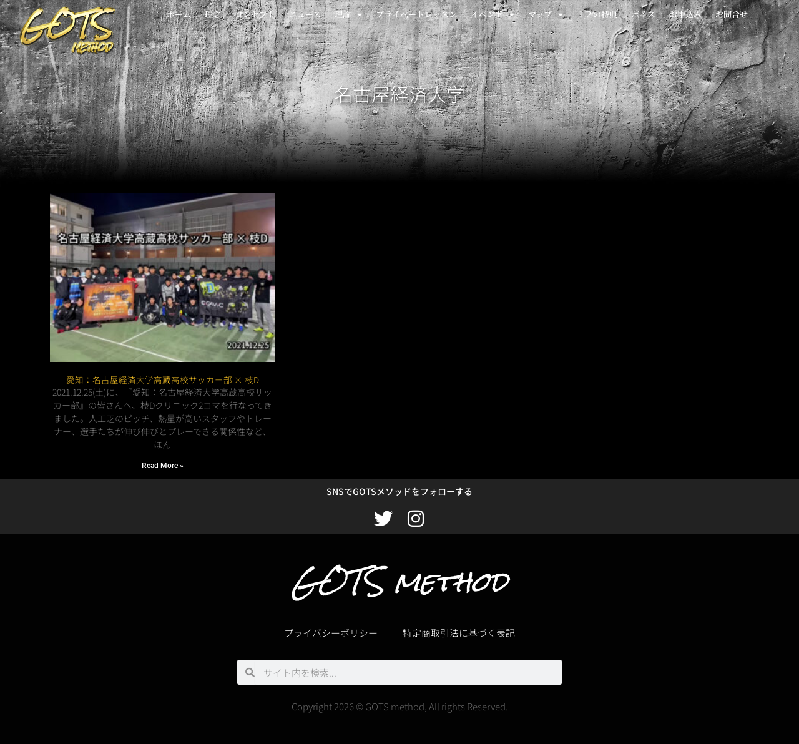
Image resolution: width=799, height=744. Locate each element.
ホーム (179, 14)
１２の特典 (597, 14)
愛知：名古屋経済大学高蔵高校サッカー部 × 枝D (162, 379)
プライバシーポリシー (331, 632)
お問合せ (731, 14)
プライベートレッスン (416, 14)
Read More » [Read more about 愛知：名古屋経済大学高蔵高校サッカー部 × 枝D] (163, 465)
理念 (213, 14)
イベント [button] (492, 14)
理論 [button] (348, 14)
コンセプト (255, 14)
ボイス (643, 14)
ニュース (305, 14)
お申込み (685, 14)
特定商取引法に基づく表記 (459, 632)
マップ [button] (545, 14)
